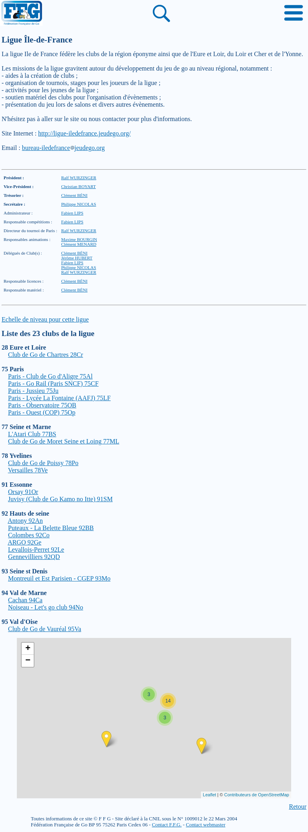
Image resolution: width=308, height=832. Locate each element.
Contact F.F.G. (167, 825)
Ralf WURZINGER (78, 177)
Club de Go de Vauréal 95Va (44, 629)
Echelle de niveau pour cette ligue (45, 319)
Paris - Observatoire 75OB (42, 405)
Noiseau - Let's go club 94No (45, 607)
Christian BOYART (78, 186)
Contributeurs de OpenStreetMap (256, 794)
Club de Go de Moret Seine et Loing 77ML (63, 441)
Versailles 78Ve (28, 470)
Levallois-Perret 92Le (36, 549)
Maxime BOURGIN (79, 239)
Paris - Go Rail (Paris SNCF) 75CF (53, 383)
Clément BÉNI (74, 195)
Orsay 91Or (23, 491)
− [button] (27, 661)
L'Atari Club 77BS (32, 434)
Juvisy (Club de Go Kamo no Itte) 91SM (60, 499)
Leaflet (209, 794)
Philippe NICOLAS (78, 204)
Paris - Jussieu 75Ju (33, 390)
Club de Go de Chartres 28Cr (45, 354)
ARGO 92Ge (24, 542)
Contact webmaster (205, 825)
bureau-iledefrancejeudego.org (63, 147)
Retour (297, 806)
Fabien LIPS (72, 213)
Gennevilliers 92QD (34, 556)
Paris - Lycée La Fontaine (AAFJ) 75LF (59, 398)
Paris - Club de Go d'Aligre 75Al (50, 376)
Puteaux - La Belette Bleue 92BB (51, 527)
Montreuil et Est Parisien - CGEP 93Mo (59, 578)
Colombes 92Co (29, 535)
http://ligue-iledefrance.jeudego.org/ (84, 133)
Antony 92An (25, 520)
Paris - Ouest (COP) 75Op (41, 412)
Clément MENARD (79, 244)
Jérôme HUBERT (77, 257)
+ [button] (27, 649)
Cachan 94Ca (25, 600)
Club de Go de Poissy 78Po (43, 463)
